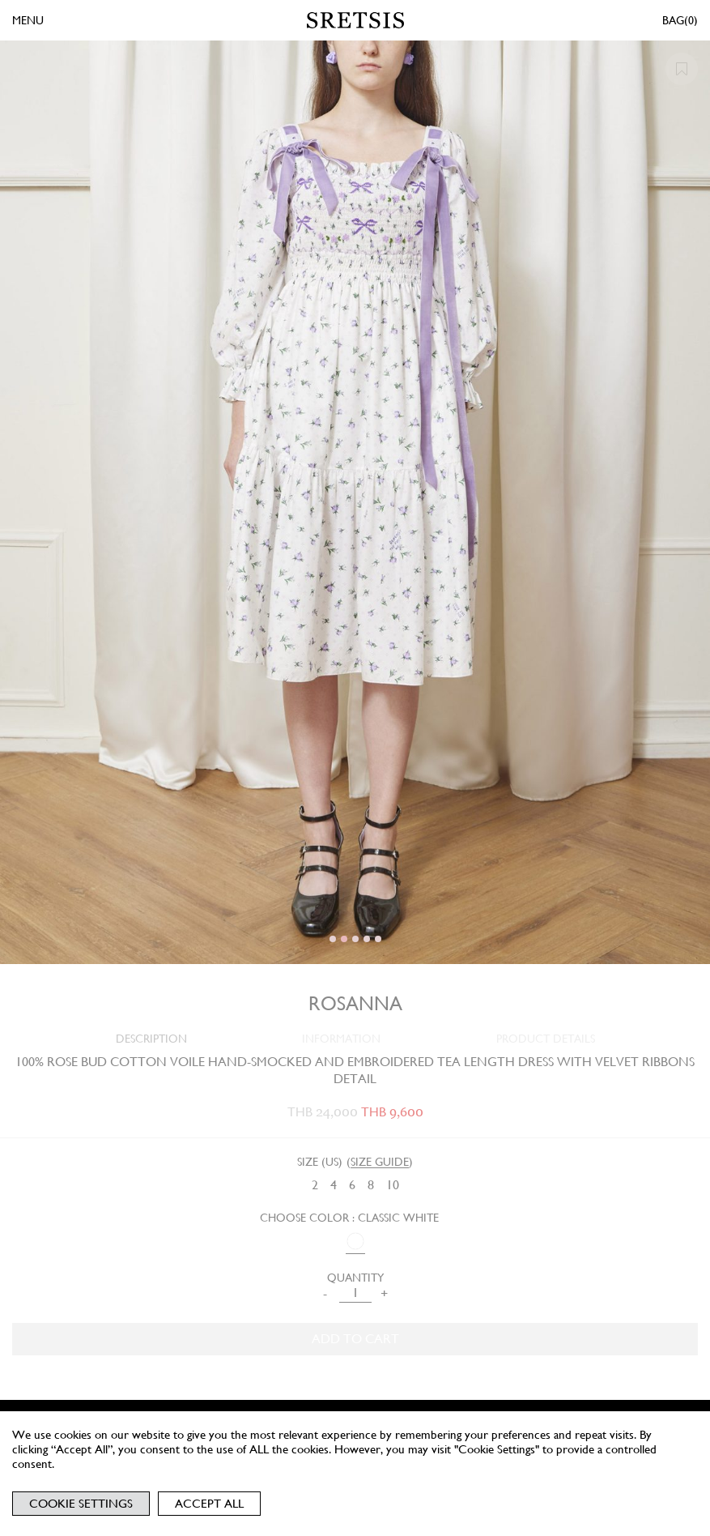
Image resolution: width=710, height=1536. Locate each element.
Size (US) (319, 1161)
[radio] (315, 1185)
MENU (28, 20)
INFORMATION (341, 1038)
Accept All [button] (209, 1503)
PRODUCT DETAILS (545, 1038)
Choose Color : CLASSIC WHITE (349, 1217)
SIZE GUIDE (380, 1161)
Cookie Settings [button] (81, 1503)
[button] (332, 939)
